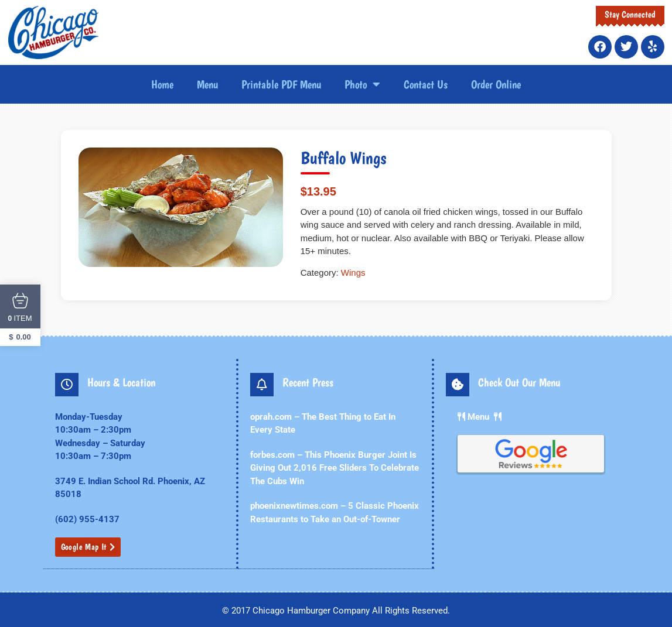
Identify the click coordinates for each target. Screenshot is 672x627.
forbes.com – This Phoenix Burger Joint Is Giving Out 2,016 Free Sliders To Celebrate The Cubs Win (334, 468)
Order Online (496, 84)
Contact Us (426, 84)
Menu (207, 84)
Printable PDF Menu (281, 84)
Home (162, 84)
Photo (362, 84)
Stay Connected (630, 14)
